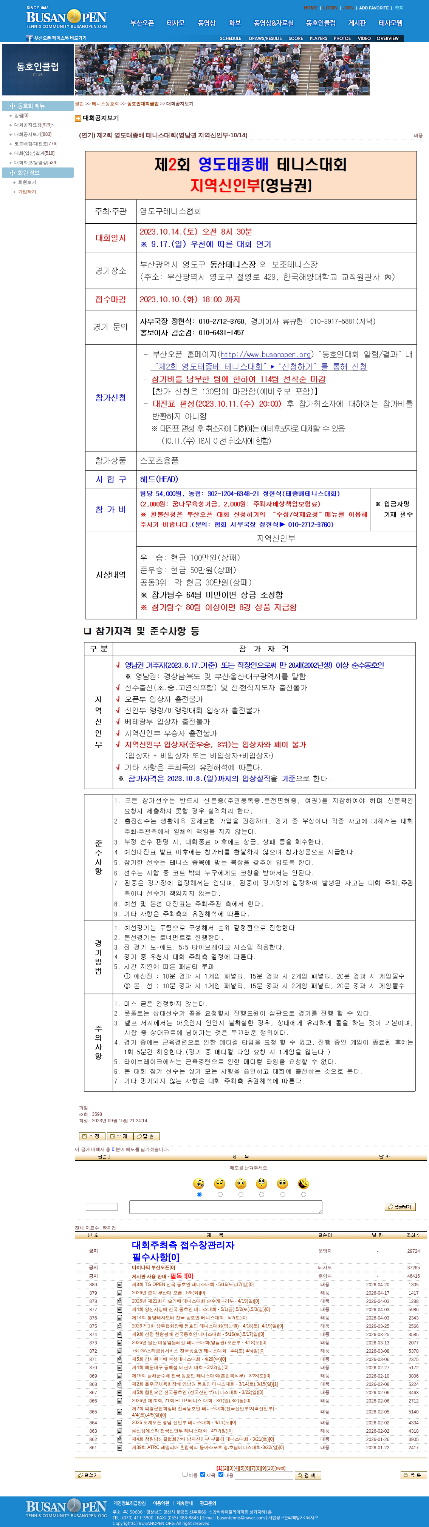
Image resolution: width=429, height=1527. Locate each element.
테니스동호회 (105, 103)
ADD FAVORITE (374, 8)
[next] (279, 1468)
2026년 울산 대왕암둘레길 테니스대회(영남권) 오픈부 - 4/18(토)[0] (200, 1342)
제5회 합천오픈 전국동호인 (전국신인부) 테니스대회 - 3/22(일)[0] (199, 1392)
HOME (310, 8)
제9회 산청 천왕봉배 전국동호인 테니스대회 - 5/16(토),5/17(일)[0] (199, 1334)
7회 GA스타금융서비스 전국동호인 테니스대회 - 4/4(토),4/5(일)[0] (199, 1350)
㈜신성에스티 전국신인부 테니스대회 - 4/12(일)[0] (183, 1430)
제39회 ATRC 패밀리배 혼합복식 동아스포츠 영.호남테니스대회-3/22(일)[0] (209, 1447)
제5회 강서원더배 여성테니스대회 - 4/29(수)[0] (180, 1359)
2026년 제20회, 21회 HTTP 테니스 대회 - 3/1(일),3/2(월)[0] (192, 1400)
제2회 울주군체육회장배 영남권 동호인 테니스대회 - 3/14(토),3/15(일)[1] (206, 1384)
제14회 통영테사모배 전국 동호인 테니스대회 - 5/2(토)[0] (190, 1317)
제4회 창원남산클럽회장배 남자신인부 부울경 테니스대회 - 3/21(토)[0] (204, 1439)
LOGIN (330, 8)
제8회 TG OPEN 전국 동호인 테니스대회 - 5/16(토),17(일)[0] (194, 1284)
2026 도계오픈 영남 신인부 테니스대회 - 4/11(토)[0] (185, 1422)
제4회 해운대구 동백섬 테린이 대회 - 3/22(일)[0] (181, 1367)
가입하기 (27, 191)
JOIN (348, 8)
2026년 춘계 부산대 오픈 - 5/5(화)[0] (170, 1292)
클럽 (79, 103)
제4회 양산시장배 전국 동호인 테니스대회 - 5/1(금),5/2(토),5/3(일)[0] (202, 1309)
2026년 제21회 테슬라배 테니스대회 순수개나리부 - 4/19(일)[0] (197, 1301)
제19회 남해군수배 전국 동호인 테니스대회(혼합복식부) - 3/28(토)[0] (202, 1375)
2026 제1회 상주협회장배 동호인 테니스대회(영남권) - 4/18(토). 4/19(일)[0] (209, 1326)
